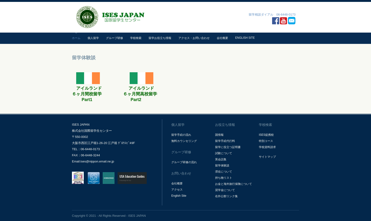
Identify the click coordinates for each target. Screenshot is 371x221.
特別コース (266, 141)
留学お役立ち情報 (160, 38)
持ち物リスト (223, 177)
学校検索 (135, 38)
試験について (223, 153)
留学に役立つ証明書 (228, 147)
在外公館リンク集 (226, 196)
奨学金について (225, 190)
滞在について (223, 171)
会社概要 (222, 38)
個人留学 (93, 38)
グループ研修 (114, 38)
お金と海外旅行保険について (233, 184)
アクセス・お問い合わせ (194, 38)
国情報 (219, 134)
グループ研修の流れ (184, 162)
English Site (245, 37)
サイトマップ (267, 156)
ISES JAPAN (137, 215)
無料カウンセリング (184, 141)
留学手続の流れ (181, 134)
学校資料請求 (267, 147)
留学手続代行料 (225, 141)
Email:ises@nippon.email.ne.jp (93, 161)
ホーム (76, 38)
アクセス (177, 189)
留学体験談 (222, 165)
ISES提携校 (266, 134)
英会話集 (220, 159)
